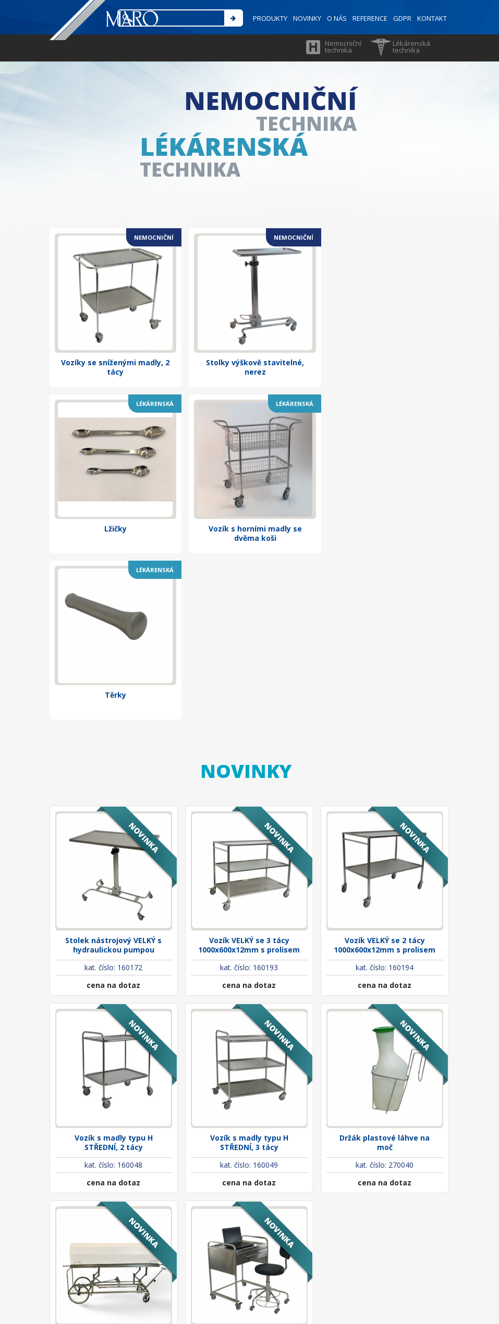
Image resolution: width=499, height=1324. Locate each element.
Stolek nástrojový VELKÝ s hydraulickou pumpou (113, 716)
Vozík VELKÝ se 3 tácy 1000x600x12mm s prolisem (249, 716)
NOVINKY (305, 18)
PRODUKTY (267, 18)
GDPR (402, 18)
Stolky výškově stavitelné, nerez (249, 314)
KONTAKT (432, 18)
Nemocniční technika (343, 47)
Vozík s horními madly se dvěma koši (113, 476)
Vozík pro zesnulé (113, 1098)
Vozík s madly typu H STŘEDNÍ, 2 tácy (114, 909)
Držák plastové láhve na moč (384, 909)
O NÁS (335, 18)
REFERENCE (368, 18)
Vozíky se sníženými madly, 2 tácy (114, 314)
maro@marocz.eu (181, 1234)
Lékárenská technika (411, 47)
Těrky (249, 471)
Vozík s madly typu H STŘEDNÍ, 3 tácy (249, 909)
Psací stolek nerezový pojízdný (249, 1102)
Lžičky (384, 310)
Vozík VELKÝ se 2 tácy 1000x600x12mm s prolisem (384, 716)
